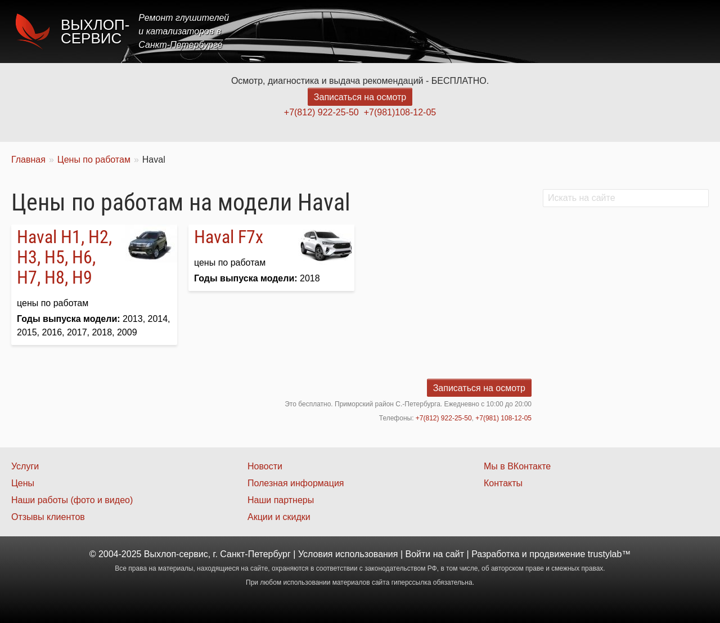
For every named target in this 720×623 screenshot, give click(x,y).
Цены (502, 31)
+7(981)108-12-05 (400, 112)
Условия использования (348, 554)
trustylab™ (609, 554)
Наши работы (609, 31)
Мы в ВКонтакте (517, 466)
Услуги (457, 31)
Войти (418, 554)
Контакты (679, 31)
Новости (265, 466)
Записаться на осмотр (360, 97)
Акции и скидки (279, 517)
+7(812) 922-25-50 (321, 112)
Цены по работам (93, 159)
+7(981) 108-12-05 (503, 418)
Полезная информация (296, 483)
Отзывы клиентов (48, 517)
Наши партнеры (281, 500)
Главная (406, 31)
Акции (547, 31)
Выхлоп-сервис (95, 31)
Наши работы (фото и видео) (72, 500)
